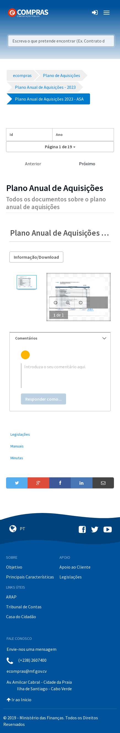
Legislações (70, 577)
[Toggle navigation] (56, 12)
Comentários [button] (60, 338)
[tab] (60, 338)
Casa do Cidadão (21, 616)
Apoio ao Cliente (75, 567)
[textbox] (60, 375)
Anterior (33, 163)
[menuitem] (60, 434)
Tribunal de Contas (24, 606)
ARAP (11, 597)
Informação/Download (36, 257)
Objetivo (14, 567)
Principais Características (30, 577)
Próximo (87, 163)
